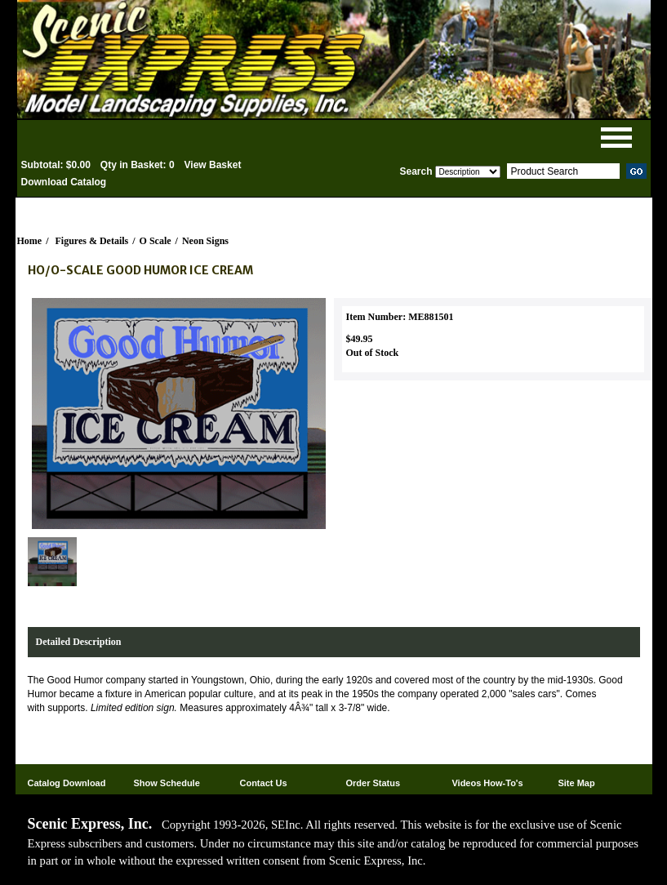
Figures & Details (92, 241)
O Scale (155, 241)
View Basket (213, 165)
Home (29, 241)
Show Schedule (166, 783)
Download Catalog (64, 182)
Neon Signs (205, 241)
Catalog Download (67, 783)
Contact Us (263, 783)
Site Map (576, 783)
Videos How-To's (486, 783)
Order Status (372, 783)
